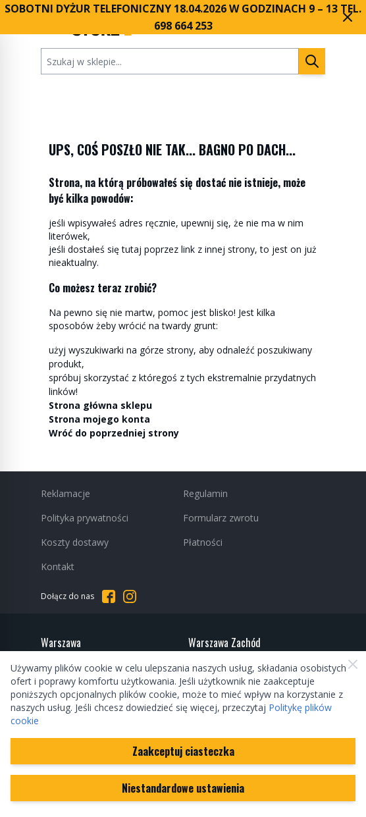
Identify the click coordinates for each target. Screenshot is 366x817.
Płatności (202, 542)
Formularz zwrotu (221, 518)
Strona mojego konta (99, 419)
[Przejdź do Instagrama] (129, 596)
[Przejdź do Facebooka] (108, 596)
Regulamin (205, 493)
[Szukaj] (312, 61)
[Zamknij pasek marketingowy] (347, 17)
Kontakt (57, 566)
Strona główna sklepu (100, 405)
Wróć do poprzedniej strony (114, 433)
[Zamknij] (353, 664)
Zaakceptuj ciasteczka (183, 751)
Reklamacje (65, 493)
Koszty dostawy (75, 542)
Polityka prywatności (84, 518)
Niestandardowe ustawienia (183, 788)
